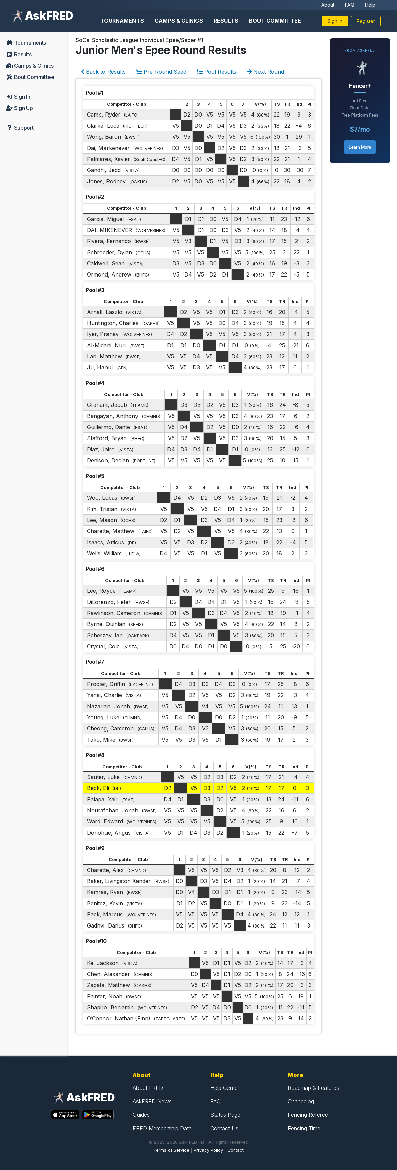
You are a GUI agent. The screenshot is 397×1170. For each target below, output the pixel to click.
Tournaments (122, 20)
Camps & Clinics (179, 20)
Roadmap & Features (313, 1087)
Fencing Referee (308, 1114)
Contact (235, 1150)
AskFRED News (152, 1101)
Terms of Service (171, 1150)
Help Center (224, 1087)
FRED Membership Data (162, 1128)
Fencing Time (304, 1128)
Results (226, 20)
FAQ (349, 5)
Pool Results (216, 71)
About (327, 5)
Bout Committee (275, 20)
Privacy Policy (208, 1150)
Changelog (301, 1101)
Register (366, 21)
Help (370, 5)
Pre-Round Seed (161, 71)
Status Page (225, 1114)
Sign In (335, 21)
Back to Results (103, 71)
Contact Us (224, 1128)
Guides (141, 1114)
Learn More (360, 147)
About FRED (148, 1087)
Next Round (265, 71)
